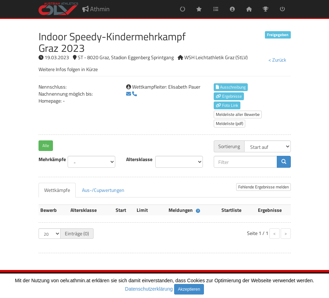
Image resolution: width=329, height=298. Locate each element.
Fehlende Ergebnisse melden (263, 186)
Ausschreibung (231, 87)
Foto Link (227, 105)
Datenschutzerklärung (149, 289)
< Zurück (277, 59)
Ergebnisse (229, 96)
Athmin (96, 9)
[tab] (57, 190)
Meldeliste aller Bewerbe (238, 114)
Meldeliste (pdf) (229, 123)
